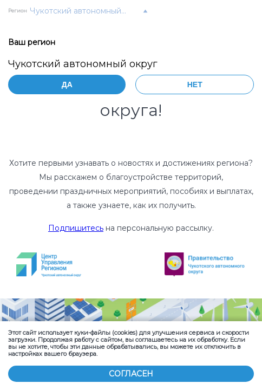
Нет (194, 84)
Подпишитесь (75, 228)
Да (67, 84)
